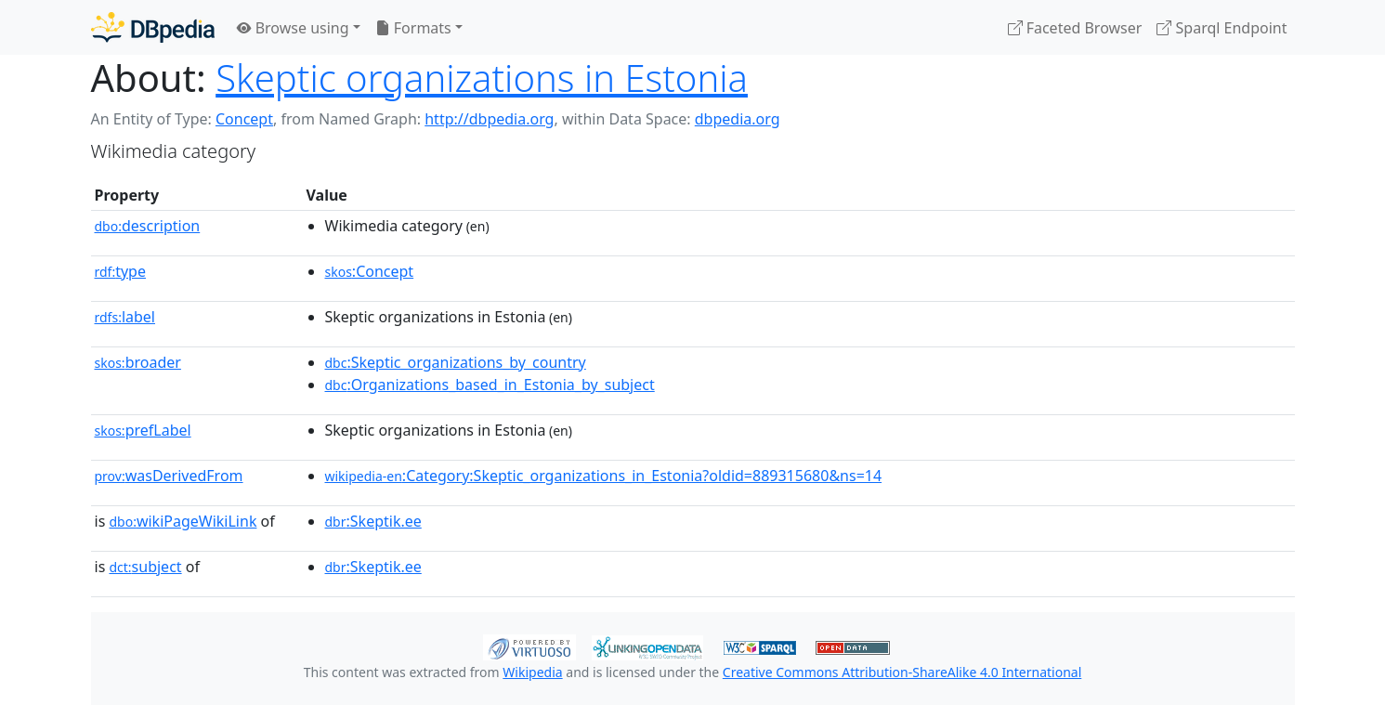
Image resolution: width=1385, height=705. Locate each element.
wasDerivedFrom (169, 475)
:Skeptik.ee (373, 521)
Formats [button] (413, 28)
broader (138, 362)
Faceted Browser (1075, 28)
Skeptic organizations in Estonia (482, 77)
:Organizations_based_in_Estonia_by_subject (490, 384)
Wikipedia (532, 672)
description (148, 225)
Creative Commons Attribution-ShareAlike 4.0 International (902, 672)
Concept (244, 119)
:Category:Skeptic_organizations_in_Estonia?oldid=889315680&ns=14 (603, 475)
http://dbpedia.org (489, 119)
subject (145, 566)
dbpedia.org (737, 119)
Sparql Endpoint (1221, 28)
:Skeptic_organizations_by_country (455, 362)
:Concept (369, 271)
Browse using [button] (293, 28)
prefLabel (143, 430)
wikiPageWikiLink (182, 521)
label (125, 317)
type (121, 271)
